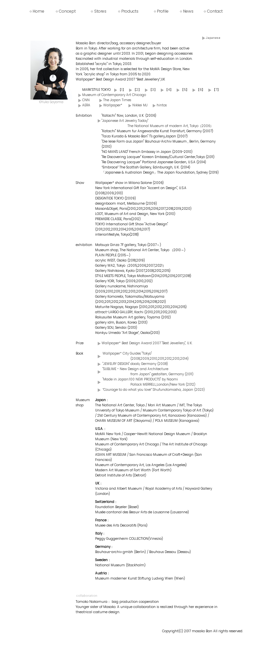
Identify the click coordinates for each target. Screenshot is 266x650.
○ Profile (161, 11)
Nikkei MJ (140, 105)
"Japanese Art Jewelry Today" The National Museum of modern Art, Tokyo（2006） (157, 123)
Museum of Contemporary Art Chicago (114, 94)
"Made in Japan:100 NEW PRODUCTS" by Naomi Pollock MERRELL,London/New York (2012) (149, 382)
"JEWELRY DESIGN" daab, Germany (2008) (135, 363)
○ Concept (66, 11)
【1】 (119, 89)
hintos (162, 105)
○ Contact (213, 11)
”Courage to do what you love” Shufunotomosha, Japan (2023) (154, 389)
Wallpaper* (112, 105)
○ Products (128, 11)
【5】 (181, 89)
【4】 (165, 89)
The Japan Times (117, 100)
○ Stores (98, 11)
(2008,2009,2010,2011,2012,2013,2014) (159, 358)
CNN (86, 100)
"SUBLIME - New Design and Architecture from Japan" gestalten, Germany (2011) (148, 372)
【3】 (149, 89)
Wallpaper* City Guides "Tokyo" (127, 353)
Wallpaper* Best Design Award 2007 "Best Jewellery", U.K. (147, 343)
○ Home (36, 11)
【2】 (134, 89)
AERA (86, 105)
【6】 (197, 89)
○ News (187, 11)
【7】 (213, 89)
